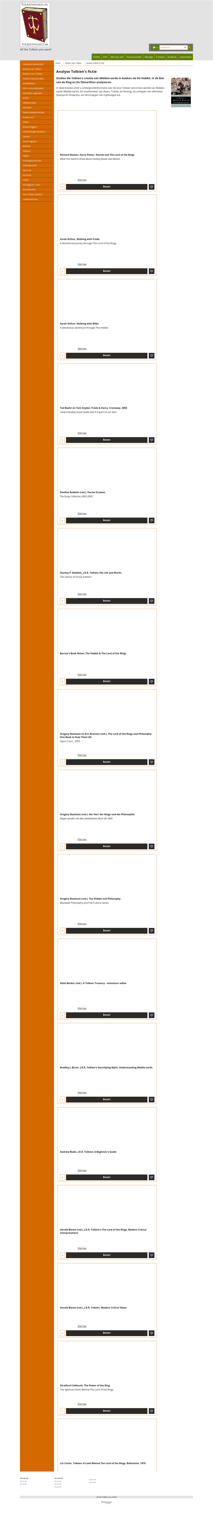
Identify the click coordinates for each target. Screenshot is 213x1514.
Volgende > (131, 1466)
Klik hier (71, 182)
